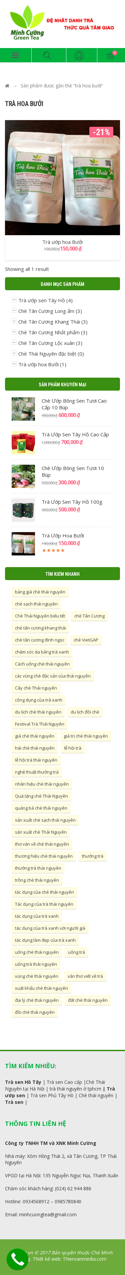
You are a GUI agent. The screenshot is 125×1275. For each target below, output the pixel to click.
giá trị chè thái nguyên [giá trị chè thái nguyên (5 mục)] (86, 736)
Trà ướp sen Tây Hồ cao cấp (75, 434)
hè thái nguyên (97, 1095)
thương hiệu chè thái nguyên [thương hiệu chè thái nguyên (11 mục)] (44, 856)
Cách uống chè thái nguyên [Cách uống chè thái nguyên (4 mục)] (42, 664)
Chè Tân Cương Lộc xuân (46, 343)
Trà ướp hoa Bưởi (38, 364)
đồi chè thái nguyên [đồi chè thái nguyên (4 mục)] (35, 1012)
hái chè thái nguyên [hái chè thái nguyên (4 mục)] (35, 748)
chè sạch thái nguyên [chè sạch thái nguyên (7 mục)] (36, 604)
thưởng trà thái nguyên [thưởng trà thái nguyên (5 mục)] (38, 868)
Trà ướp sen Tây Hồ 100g (72, 501)
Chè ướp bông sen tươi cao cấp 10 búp (74, 404)
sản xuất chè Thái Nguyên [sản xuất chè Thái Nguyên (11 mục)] (41, 832)
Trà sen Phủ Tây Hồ (51, 1095)
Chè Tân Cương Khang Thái (49, 321)
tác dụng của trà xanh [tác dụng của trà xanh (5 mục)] (37, 916)
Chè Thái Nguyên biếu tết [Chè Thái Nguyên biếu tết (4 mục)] (40, 616)
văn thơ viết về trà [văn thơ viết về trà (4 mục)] (85, 976)
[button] (15, 55)
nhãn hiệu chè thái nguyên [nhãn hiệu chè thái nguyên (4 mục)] (42, 784)
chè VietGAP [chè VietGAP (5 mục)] (86, 640)
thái (61, 1089)
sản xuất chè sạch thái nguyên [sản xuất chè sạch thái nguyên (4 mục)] (45, 820)
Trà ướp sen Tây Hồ (41, 300)
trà (53, 1089)
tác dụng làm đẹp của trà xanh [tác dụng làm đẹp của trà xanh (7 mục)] (45, 940)
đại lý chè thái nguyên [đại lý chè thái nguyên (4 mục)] (37, 1000)
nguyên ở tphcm (83, 1089)
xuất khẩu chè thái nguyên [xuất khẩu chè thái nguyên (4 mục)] (41, 988)
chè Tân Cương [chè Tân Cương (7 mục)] (89, 616)
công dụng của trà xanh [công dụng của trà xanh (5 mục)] (38, 700)
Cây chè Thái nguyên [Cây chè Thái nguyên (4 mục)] (36, 688)
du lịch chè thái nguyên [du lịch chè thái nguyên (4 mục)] (38, 712)
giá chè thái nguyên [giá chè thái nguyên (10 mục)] (34, 736)
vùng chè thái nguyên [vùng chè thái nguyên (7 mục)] (36, 976)
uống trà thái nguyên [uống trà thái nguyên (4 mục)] (36, 964)
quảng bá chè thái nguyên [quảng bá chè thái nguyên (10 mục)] (41, 808)
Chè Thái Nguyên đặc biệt (47, 353)
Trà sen (14, 1102)
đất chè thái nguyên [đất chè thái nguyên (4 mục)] (88, 1000)
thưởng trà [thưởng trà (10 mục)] (92, 856)
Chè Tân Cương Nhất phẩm (49, 332)
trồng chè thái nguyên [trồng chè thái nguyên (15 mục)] (37, 880)
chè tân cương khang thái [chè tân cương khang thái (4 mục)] (40, 628)
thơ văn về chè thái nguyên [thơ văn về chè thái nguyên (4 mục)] (42, 844)
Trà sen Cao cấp (64, 1082)
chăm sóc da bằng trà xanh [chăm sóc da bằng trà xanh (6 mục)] (42, 652)
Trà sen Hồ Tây (23, 1082)
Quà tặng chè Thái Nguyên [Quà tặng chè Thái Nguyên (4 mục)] (41, 796)
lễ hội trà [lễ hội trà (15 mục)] (72, 748)
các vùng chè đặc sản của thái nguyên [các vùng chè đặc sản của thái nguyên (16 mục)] (53, 676)
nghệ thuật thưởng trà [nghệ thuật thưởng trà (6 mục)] (37, 772)
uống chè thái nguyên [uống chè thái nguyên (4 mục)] (37, 952)
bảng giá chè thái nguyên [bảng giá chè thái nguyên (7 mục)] (40, 592)
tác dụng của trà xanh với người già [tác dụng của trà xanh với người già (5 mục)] (50, 928)
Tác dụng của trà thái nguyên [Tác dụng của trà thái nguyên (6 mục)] (44, 904)
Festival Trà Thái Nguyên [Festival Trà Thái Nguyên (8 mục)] (39, 724)
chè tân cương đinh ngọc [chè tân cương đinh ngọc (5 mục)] (39, 640)
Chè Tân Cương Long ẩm (46, 311)
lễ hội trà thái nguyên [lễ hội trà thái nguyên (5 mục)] (36, 760)
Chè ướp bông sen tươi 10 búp (73, 471)
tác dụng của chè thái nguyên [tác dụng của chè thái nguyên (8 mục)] (44, 892)
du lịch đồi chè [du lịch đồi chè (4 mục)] (85, 712)
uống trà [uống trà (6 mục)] (76, 952)
